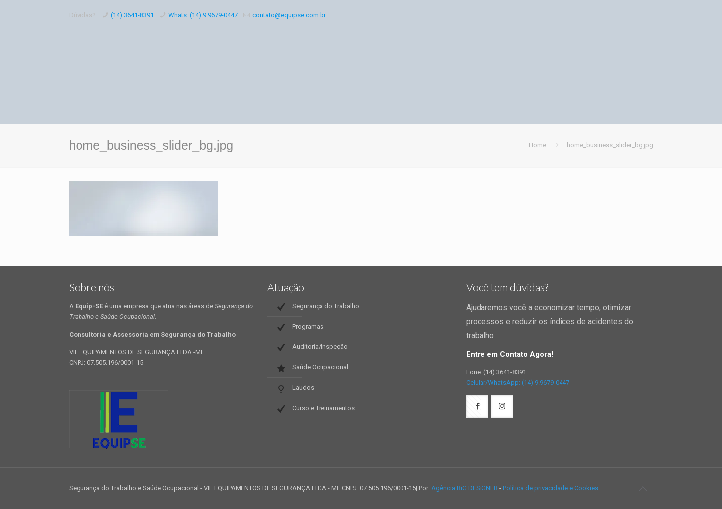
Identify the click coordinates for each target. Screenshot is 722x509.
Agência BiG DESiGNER (464, 488)
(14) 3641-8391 (132, 15)
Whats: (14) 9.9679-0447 (203, 15)
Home (537, 145)
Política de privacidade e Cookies (550, 488)
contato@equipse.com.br (289, 15)
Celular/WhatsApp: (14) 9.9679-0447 (517, 382)
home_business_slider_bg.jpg (610, 145)
